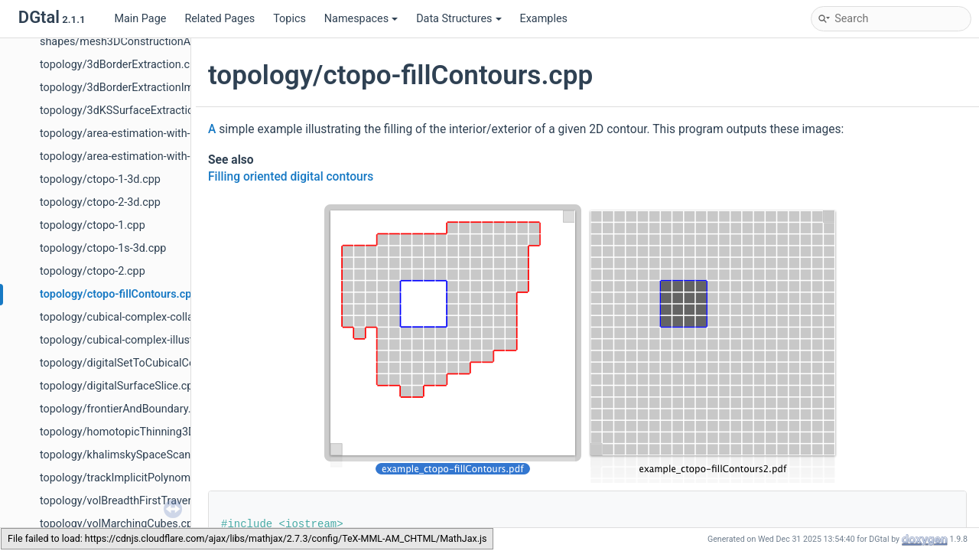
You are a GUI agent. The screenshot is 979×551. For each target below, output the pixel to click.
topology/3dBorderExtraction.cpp (121, 64)
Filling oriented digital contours (290, 177)
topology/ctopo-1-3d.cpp (100, 179)
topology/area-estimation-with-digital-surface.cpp (160, 133)
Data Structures (458, 18)
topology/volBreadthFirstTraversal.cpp (133, 500)
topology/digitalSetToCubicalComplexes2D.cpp (155, 363)
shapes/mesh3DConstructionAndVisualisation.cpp (163, 41)
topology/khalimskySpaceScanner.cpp (133, 454)
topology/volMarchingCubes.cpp (119, 523)
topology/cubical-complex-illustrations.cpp (144, 340)
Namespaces (361, 18)
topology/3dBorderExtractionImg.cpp (130, 87)
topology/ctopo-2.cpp (92, 271)
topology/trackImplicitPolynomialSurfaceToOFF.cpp (165, 477)
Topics (289, 18)
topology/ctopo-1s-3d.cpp (103, 248)
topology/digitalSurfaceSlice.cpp (119, 386)
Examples (544, 18)
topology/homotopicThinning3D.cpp (128, 432)
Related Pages (219, 18)
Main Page (140, 18)
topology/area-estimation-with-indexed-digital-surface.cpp (181, 156)
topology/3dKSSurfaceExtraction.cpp (130, 110)
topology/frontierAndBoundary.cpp (124, 409)
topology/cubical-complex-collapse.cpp (136, 317)
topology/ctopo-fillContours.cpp (118, 294)
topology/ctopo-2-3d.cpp (100, 202)
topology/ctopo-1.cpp (92, 225)
